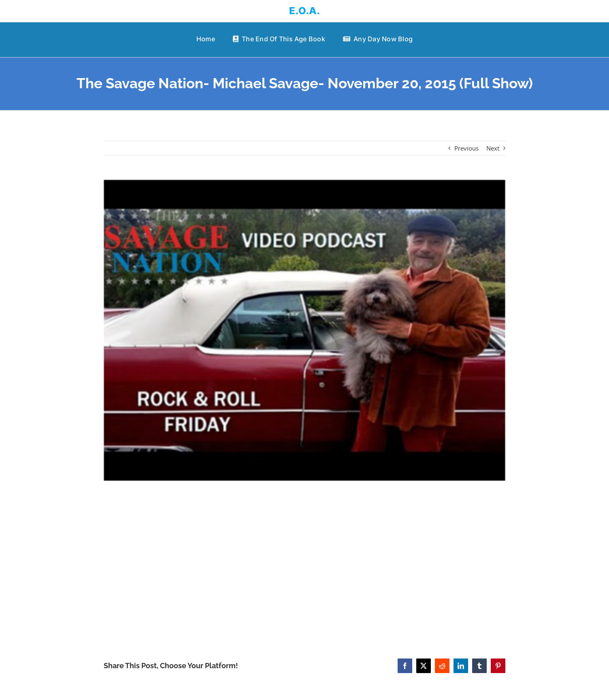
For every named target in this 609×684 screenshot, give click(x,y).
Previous (466, 148)
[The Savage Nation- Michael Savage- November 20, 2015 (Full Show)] (305, 330)
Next (492, 148)
